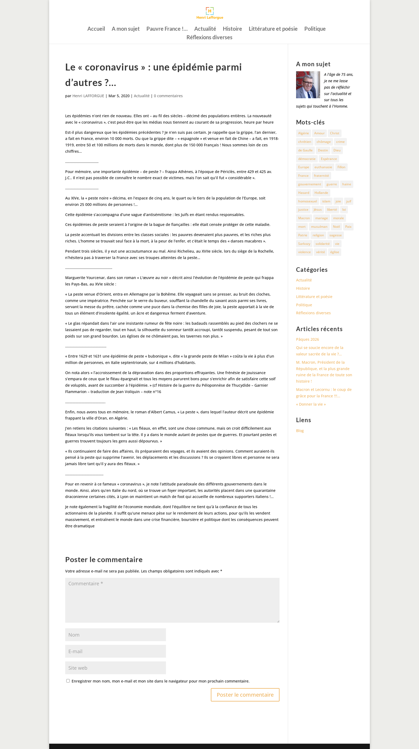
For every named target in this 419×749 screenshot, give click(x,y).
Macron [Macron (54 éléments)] (304, 218)
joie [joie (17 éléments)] (338, 201)
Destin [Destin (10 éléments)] (323, 150)
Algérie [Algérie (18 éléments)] (303, 133)
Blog (300, 430)
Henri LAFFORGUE (88, 95)
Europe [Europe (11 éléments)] (303, 167)
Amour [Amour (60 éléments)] (319, 133)
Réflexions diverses (209, 37)
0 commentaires (168, 95)
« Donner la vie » (311, 404)
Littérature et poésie (273, 29)
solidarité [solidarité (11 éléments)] (323, 243)
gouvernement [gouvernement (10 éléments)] (309, 184)
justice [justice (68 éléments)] (303, 209)
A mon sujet (126, 29)
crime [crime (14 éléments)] (340, 141)
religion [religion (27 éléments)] (318, 235)
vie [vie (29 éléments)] (337, 243)
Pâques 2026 (307, 339)
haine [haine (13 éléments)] (346, 184)
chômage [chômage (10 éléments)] (324, 141)
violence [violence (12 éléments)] (304, 252)
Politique (315, 29)
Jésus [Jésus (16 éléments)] (318, 209)
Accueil (96, 29)
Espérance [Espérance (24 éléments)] (329, 158)
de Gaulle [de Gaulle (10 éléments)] (305, 150)
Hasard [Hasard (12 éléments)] (303, 192)
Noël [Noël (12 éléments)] (336, 226)
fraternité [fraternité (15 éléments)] (321, 175)
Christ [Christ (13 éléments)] (334, 133)
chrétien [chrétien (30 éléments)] (304, 141)
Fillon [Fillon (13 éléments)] (341, 167)
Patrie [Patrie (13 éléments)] (302, 235)
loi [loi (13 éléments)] (344, 209)
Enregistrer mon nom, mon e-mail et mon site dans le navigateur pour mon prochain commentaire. (161, 681)
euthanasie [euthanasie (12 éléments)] (323, 167)
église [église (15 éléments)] (334, 252)
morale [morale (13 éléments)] (338, 218)
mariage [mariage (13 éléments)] (321, 218)
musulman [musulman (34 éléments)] (319, 226)
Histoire (232, 29)
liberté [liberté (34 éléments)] (332, 209)
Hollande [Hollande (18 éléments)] (321, 192)
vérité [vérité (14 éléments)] (320, 252)
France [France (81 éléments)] (303, 175)
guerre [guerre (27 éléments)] (332, 184)
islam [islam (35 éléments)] (326, 201)
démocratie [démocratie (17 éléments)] (307, 158)
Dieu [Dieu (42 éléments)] (337, 150)
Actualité (205, 29)
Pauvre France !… (167, 29)
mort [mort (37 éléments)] (302, 226)
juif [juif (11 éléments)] (348, 201)
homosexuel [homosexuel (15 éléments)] (307, 201)
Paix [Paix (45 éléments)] (348, 226)
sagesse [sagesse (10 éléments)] (335, 235)
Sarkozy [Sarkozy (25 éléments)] (304, 243)
